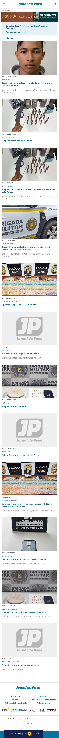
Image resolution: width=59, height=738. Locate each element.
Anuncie (16, 700)
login (15, 32)
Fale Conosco (43, 703)
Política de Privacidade (16, 703)
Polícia (8, 38)
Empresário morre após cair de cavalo (20, 354)
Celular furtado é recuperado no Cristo (20, 455)
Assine (43, 696)
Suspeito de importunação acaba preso (21, 665)
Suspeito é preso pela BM (14, 407)
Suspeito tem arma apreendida (17, 141)
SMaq (29, 724)
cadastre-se (25, 32)
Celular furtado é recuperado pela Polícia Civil (24, 559)
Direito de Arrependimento (43, 700)
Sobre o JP (16, 696)
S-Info (29, 722)
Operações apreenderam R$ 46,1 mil (19, 305)
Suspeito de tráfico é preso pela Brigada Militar (24, 612)
